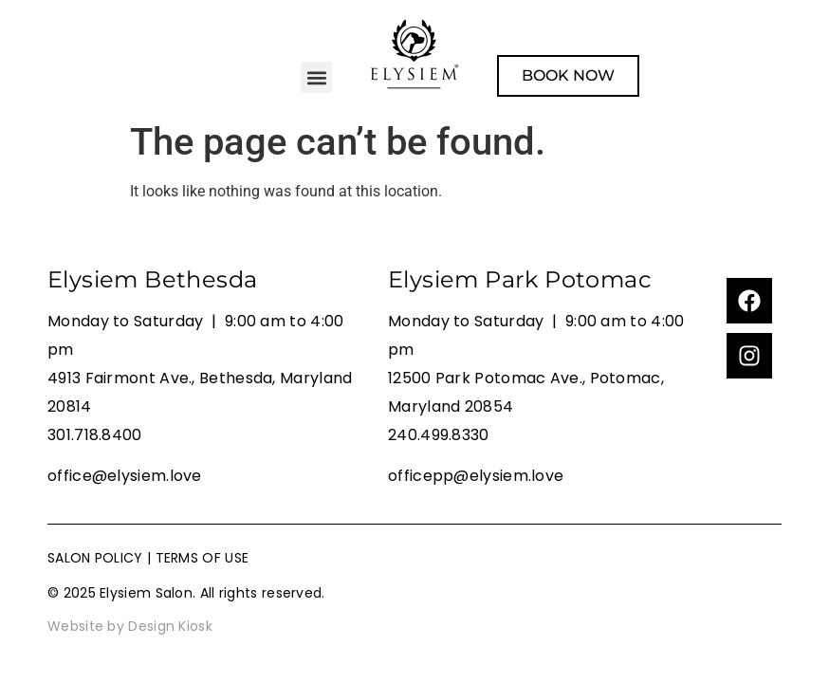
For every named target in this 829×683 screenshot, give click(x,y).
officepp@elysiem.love (475, 476)
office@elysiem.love (124, 476)
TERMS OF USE (202, 557)
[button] (316, 77)
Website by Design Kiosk (129, 626)
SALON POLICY (95, 557)
